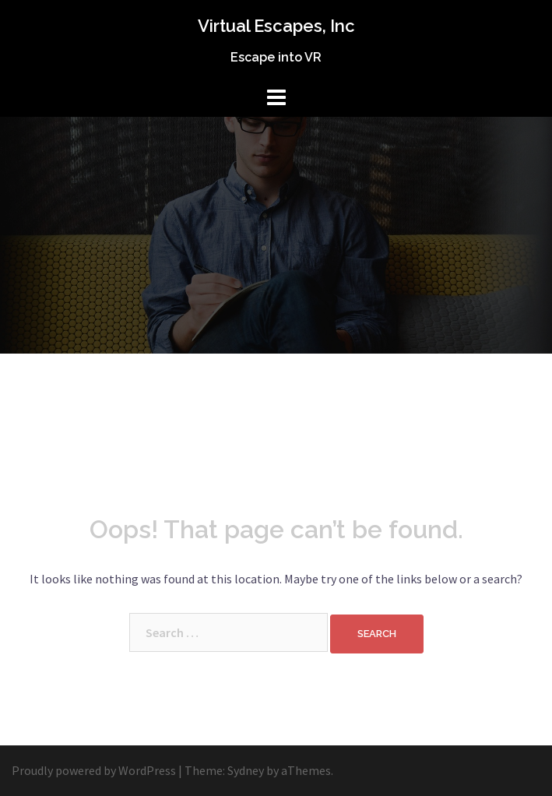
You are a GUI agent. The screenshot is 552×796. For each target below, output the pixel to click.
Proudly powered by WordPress (94, 770)
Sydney (245, 770)
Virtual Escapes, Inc (276, 26)
